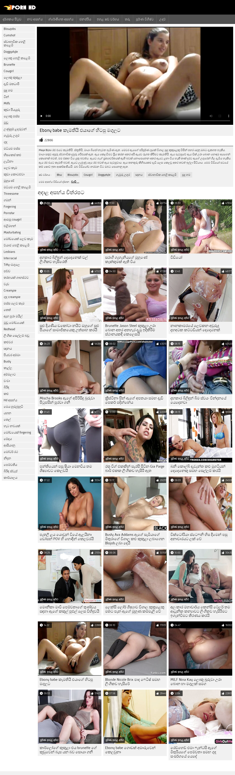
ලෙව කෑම (10, 168)
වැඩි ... (75, 181)
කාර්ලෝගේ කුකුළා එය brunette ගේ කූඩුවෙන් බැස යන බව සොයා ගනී (68, 750)
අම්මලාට (10, 374)
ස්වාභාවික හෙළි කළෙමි (14, 43)
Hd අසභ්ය (10, 400)
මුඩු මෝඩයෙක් (14, 323)
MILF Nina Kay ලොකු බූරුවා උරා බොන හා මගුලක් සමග (196, 681)
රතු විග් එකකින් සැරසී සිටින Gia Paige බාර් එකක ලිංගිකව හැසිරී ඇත (134, 468)
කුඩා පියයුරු (12, 110)
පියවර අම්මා (12, 355)
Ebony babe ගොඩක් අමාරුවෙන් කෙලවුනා (130, 750)
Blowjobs (10, 29)
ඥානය (8, 348)
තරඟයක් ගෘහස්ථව (16, 277)
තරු (127, 19)
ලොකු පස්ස (12, 116)
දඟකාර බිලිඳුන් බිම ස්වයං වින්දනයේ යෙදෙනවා (198, 400)
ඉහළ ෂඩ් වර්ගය (108, 19)
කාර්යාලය (10, 477)
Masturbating (12, 232)
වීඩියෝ (176, 257)
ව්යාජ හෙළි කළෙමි (17, 245)
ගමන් (7, 200)
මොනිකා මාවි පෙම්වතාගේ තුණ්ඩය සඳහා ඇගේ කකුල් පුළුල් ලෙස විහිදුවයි (69, 609)
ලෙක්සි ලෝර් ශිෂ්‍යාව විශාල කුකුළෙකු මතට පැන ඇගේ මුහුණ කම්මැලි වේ (134, 609)
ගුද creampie (12, 297)
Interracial (10, 258)
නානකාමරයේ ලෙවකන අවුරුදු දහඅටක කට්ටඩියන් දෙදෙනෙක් (195, 328)
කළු (6, 394)
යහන (7, 413)
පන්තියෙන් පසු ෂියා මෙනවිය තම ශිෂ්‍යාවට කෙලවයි (66, 468)
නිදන (7, 458)
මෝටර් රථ (11, 452)
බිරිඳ (6, 387)
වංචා (7, 381)
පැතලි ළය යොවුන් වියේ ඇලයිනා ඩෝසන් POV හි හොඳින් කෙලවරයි (67, 537)
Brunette (9, 64)
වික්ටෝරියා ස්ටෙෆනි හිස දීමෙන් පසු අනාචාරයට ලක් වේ (198, 537)
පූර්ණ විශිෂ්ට (145, 19)
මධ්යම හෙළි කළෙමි (17, 187)
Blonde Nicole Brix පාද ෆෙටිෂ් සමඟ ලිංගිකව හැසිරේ (132, 681)
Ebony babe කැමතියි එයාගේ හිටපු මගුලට (66, 681)
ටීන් (6, 97)
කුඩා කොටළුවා (14, 174)
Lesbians (9, 252)
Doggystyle (11, 51)
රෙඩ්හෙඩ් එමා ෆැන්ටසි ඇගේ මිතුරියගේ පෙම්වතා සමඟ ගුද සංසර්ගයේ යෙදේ (193, 752)
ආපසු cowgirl (12, 219)
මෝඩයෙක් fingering (17, 432)
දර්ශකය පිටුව (12, 19)
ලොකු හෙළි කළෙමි (17, 58)
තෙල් (7, 419)
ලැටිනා (8, 161)
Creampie (10, 290)
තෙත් (7, 310)
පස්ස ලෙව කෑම (14, 303)
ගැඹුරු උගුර (11, 135)
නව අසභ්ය (35, 19)
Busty (7, 361)
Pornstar (9, 213)
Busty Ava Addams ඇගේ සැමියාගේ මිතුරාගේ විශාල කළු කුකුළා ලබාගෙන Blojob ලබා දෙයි (134, 539)
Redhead (9, 329)
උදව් (162, 19)
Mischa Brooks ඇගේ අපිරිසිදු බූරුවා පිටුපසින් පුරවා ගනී (67, 400)
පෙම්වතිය (10, 465)
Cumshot (9, 35)
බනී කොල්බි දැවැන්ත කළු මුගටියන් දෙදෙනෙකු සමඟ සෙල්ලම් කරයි (197, 468)
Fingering (10, 206)
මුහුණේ (9, 181)
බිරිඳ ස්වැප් (11, 471)
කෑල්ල (8, 368)
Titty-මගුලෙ (12, 264)
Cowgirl (9, 71)
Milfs (7, 103)
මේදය (8, 439)
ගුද (5, 142)
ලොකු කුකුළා (13, 77)
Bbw (59, 174)
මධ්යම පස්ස (12, 148)
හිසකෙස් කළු (12, 155)
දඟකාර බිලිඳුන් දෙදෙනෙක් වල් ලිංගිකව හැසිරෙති (64, 259)
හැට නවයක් (12, 426)
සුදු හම (8, 90)
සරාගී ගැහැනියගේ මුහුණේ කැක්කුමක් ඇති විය (126, 259)
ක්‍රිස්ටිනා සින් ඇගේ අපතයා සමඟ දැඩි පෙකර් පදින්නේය (134, 400)
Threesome (11, 193)
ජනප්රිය (85, 19)
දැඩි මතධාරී (11, 84)
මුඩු (6, 122)
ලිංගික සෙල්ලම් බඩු (16, 335)
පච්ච (7, 271)
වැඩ (6, 284)
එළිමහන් (10, 226)
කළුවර (8, 342)
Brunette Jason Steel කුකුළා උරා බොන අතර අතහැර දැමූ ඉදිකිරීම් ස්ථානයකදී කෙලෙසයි (130, 330)
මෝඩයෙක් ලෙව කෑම (18, 239)
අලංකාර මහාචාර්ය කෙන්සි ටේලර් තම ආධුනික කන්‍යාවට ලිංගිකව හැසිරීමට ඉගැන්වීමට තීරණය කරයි (200, 611)
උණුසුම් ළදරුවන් (15, 129)
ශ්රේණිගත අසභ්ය (61, 19)
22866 (48, 140)
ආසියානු (9, 445)
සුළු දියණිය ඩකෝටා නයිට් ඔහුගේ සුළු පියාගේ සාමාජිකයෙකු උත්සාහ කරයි (69, 328)
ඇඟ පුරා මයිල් (13, 316)
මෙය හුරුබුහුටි (13, 406)
